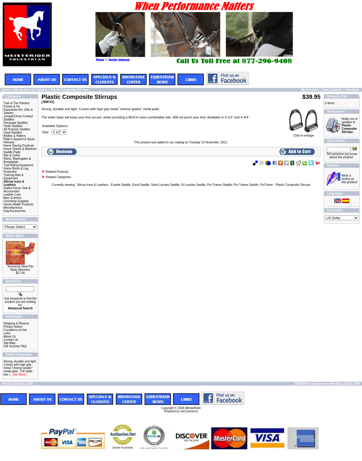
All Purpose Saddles (17, 129)
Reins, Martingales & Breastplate (17, 160)
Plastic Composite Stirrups (70, 89)
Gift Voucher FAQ (15, 346)
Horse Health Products (18, 204)
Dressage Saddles (16, 122)
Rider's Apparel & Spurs (19, 139)
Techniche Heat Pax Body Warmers (20, 268)
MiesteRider (193, 408)
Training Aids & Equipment (13, 176)
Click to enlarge (303, 134)
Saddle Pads (12, 152)
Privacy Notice (13, 326)
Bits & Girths (12, 155)
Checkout (352, 89)
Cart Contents (332, 89)
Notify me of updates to (349, 125)
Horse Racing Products (19, 145)
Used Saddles (13, 132)
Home (6, 89)
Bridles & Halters (14, 135)
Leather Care (12, 194)
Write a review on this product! (350, 179)
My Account (309, 89)
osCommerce (189, 411)
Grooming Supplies (16, 201)
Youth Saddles (13, 126)
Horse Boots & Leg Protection (16, 170)
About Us (10, 336)
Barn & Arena (12, 197)
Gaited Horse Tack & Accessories (17, 189)
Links (7, 333)
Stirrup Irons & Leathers (30, 89)
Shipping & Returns (16, 323)
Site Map (9, 343)
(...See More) (17, 374)
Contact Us (11, 339)
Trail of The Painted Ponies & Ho (16, 105)
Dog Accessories (14, 211)
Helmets (9, 142)
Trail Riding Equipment (18, 165)
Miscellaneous (13, 207)
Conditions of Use (15, 330)
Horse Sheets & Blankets (20, 149)
